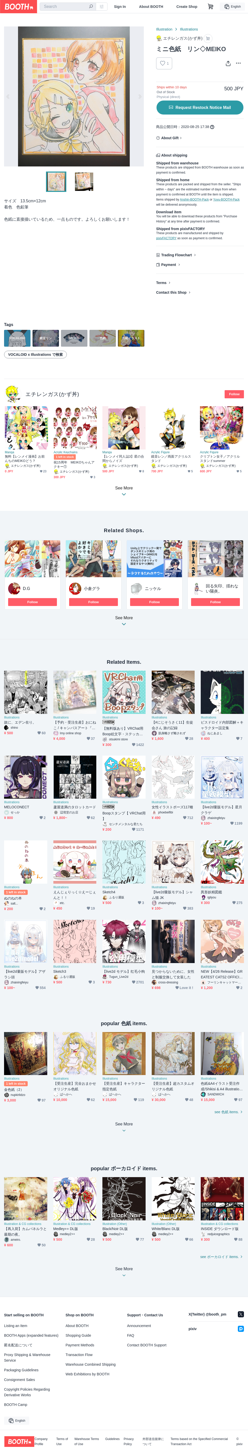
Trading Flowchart (176, 255)
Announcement (139, 1326)
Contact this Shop (171, 292)
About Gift (169, 138)
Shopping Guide (78, 1335)
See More (124, 622)
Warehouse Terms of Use (86, 1441)
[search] (91, 6)
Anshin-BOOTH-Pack (194, 199)
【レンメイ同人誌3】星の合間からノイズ (123, 459)
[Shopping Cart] (210, 6)
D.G (26, 588)
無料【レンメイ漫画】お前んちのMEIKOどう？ (25, 459)
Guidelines (112, 1439)
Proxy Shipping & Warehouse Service (27, 1357)
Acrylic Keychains (66, 452)
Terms (161, 283)
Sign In (120, 6)
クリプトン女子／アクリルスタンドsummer (220, 459)
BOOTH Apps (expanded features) (31, 1335)
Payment (168, 265)
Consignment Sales (19, 1380)
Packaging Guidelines (21, 1370)
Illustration (164, 29)
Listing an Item (15, 1326)
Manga (9, 452)
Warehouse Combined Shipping (91, 1364)
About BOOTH (151, 6)
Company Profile (41, 1441)
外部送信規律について (153, 1441)
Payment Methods (80, 1345)
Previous (8, 96)
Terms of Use (62, 1441)
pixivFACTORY (166, 238)
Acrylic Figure (160, 452)
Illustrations (189, 29)
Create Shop (186, 6)
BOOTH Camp (15, 1405)
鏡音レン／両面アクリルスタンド (171, 459)
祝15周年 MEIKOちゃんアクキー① (74, 464)
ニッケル (153, 588)
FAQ (130, 1335)
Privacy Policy (129, 1441)
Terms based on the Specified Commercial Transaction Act (199, 1441)
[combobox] (68, 7)
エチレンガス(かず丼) (52, 394)
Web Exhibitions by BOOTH (87, 1374)
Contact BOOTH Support (146, 1345)
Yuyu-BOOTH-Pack (226, 199)
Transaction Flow (79, 1355)
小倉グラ (92, 588)
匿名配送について (18, 1345)
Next (140, 96)
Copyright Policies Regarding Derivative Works (27, 1392)
